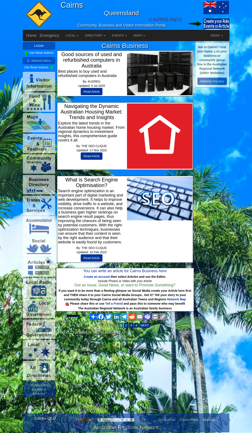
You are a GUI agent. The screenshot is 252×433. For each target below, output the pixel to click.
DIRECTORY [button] (95, 35)
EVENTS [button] (119, 35)
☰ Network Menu (39, 60)
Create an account (97, 276)
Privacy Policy (189, 419)
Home (31, 35)
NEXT (145, 325)
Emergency (49, 35)
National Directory (212, 81)
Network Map (176, 299)
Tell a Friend (114, 303)
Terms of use (166, 419)
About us (209, 419)
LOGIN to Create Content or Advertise (39, 389)
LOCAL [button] (72, 35)
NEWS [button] (217, 35)
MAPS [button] (139, 35)
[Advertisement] (125, 378)
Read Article (91, 91)
